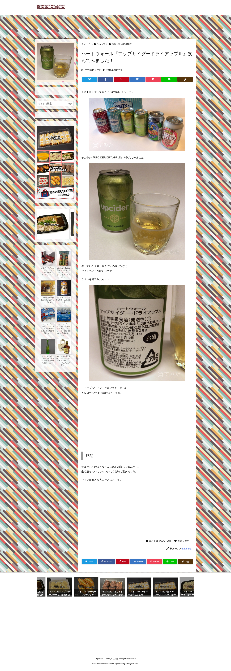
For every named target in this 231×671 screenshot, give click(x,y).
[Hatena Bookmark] (137, 79)
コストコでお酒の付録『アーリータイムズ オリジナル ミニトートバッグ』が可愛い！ (63, 360)
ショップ (101, 44)
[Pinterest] (121, 79)
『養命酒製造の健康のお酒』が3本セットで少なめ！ (47, 300)
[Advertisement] (115, 25)
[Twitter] (89, 79)
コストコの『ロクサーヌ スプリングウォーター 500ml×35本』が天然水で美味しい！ (47, 328)
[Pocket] (153, 79)
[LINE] (169, 79)
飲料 (187, 541)
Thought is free (131, 664)
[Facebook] (105, 79)
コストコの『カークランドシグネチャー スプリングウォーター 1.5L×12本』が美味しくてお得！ (63, 329)
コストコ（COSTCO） (122, 44)
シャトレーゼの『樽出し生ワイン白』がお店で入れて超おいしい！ (47, 359)
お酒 (180, 541)
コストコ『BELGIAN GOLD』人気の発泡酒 (63, 300)
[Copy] (185, 79)
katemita (186, 548)
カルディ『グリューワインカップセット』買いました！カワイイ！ (47, 271)
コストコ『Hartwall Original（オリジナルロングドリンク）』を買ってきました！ (63, 272)
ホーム (87, 44)
